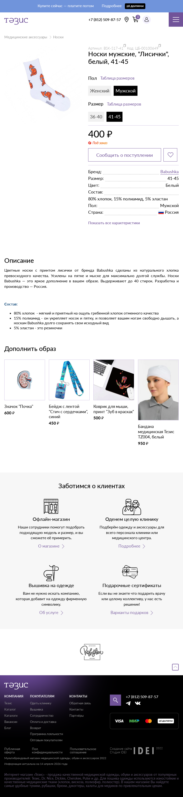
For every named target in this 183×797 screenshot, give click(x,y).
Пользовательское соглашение (83, 750)
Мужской (126, 90)
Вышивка (36, 709)
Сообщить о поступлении (124, 155)
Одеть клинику (40, 703)
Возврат (35, 728)
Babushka (169, 171)
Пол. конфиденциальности (47, 750)
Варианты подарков (129, 612)
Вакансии (10, 722)
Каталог (10, 709)
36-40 (96, 116)
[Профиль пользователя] (146, 19)
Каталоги (10, 715)
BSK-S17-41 (113, 48)
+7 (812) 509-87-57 (104, 19)
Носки (58, 37)
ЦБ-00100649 (146, 48)
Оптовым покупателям (46, 740)
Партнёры (76, 715)
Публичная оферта (12, 750)
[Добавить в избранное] (170, 155)
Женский (99, 90)
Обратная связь (80, 703)
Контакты (76, 709)
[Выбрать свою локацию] (126, 19)
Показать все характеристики (114, 222)
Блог (7, 728)
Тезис (8, 703)
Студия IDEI (118, 752)
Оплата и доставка (43, 722)
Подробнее (129, 546)
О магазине (49, 546)
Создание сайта (121, 749)
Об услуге (48, 612)
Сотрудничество (41, 715)
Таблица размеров (117, 78)
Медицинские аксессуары (25, 37)
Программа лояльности (46, 734)
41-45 (114, 116)
